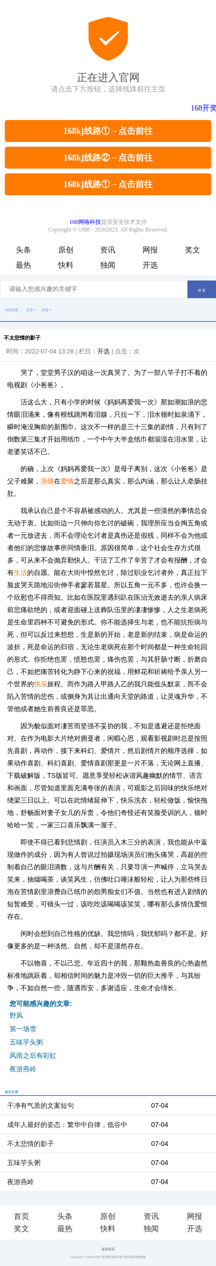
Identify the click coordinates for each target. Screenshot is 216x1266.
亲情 (47, 481)
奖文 (192, 250)
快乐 (40, 684)
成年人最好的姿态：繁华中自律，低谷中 (67, 1124)
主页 (29, 310)
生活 (20, 572)
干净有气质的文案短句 (40, 1105)
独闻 (107, 265)
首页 (21, 1216)
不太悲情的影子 (30, 1143)
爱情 (67, 481)
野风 (16, 1015)
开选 (150, 265)
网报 (150, 250)
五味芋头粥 (26, 1042)
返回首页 (108, 1249)
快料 (65, 265)
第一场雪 (23, 1029)
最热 (23, 265)
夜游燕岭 (23, 1069)
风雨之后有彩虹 (33, 1055)
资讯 (107, 250)
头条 (23, 250)
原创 (65, 250)
